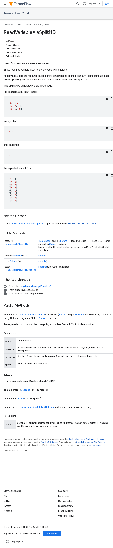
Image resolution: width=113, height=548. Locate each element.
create (41, 241)
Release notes (65, 501)
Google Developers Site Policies (90, 442)
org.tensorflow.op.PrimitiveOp (37, 286)
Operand (63, 241)
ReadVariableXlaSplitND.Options (27, 223)
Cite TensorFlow (66, 516)
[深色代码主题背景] (106, 98)
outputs (42, 261)
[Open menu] (5, 3)
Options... (53, 244)
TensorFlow (9, 25)
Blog (6, 496)
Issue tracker (64, 496)
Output (13, 261)
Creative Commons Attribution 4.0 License (86, 439)
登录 (107, 3)
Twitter (7, 506)
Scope (48, 241)
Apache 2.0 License (49, 442)
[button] (28, 286)
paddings (42, 267)
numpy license (95, 445)
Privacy (16, 527)
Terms (7, 527)
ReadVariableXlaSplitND (82, 223)
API (19, 25)
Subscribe (52, 533)
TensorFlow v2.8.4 (16, 13)
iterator (42, 255)
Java (47, 25)
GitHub (7, 501)
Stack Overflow (65, 506)
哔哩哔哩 (8, 511)
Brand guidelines (66, 511)
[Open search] (78, 4)
